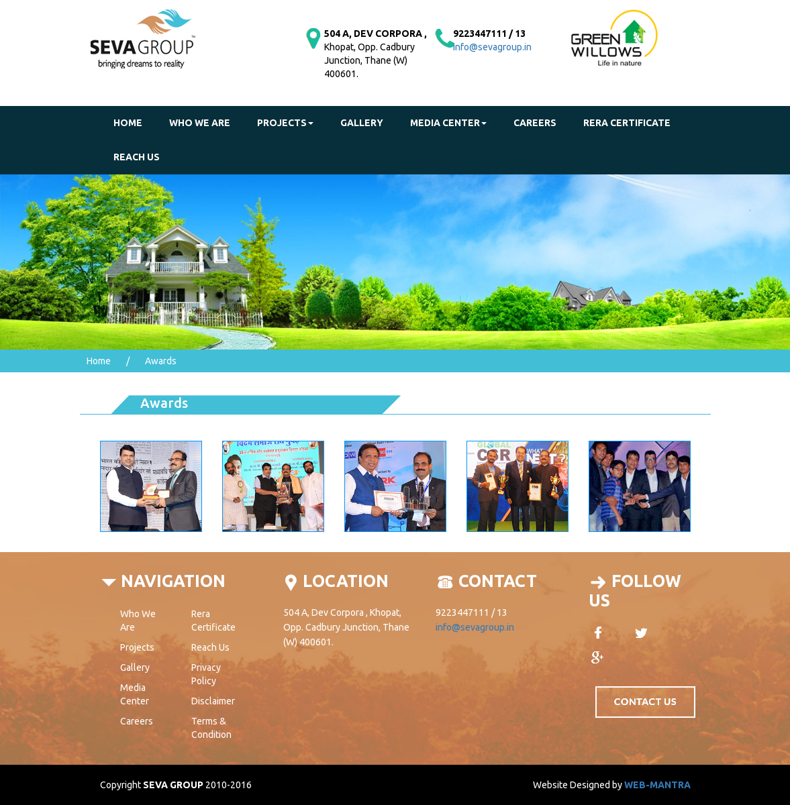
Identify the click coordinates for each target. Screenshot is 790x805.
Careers (534, 122)
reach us (136, 157)
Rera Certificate (627, 122)
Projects (137, 647)
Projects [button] (285, 122)
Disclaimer (213, 701)
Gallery (135, 667)
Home (127, 122)
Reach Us (210, 647)
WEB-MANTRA (657, 785)
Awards (161, 361)
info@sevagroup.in (492, 47)
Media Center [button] (448, 122)
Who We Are (199, 122)
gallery (361, 122)
